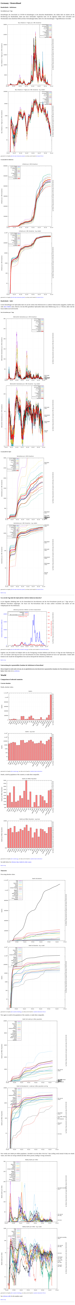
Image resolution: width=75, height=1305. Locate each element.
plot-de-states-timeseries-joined (18, 156)
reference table (7, 1296)
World (3, 675)
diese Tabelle (7, 306)
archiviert (16, 671)
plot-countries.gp (14, 771)
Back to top (3, 592)
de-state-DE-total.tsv (44, 649)
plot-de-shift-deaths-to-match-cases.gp (19, 649)
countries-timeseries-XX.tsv (39, 1011)
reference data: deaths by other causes (21, 862)
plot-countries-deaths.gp (16, 1011)
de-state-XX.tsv (39, 156)
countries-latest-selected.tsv (36, 771)
